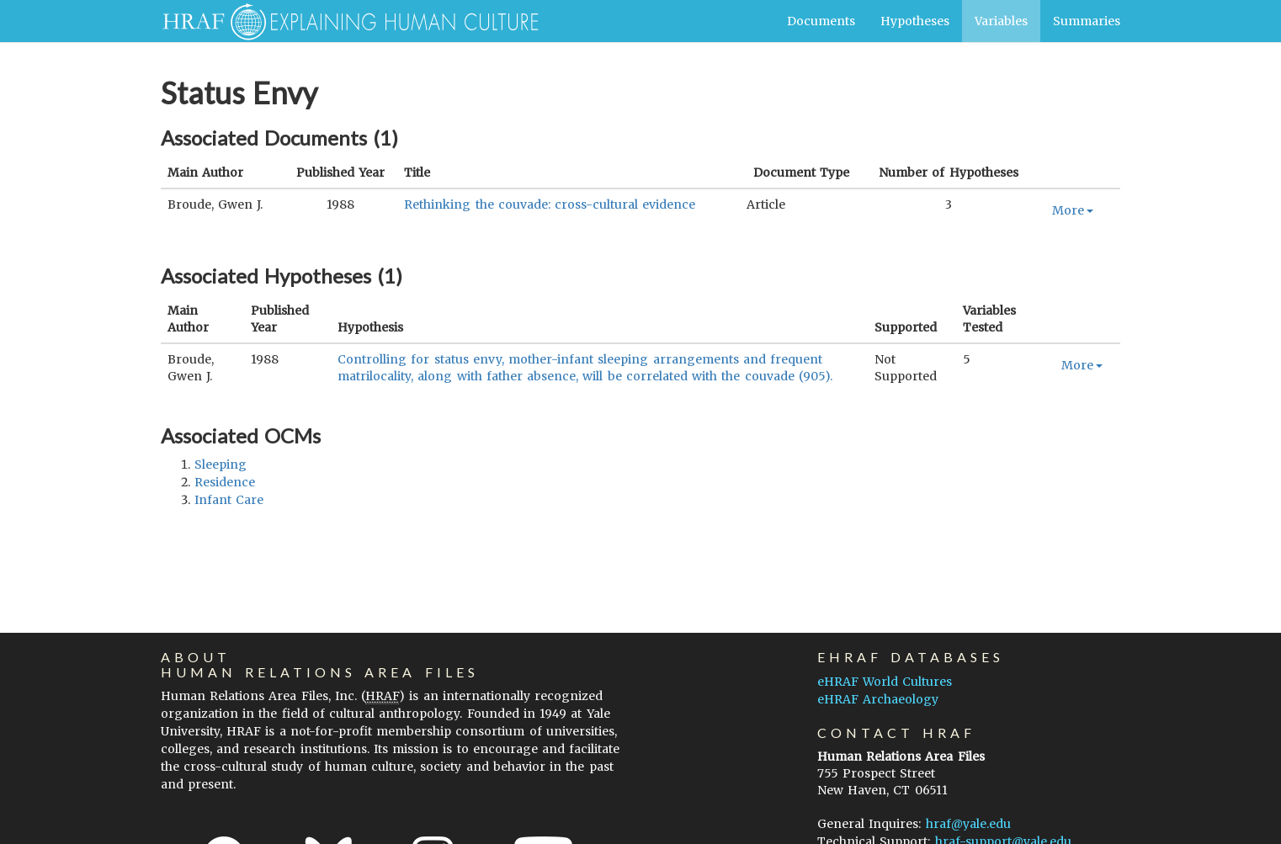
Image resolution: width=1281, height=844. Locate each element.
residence (224, 482)
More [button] (1072, 210)
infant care (228, 499)
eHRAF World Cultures (884, 681)
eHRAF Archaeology (877, 699)
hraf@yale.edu (968, 823)
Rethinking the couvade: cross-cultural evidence (549, 204)
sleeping (220, 464)
